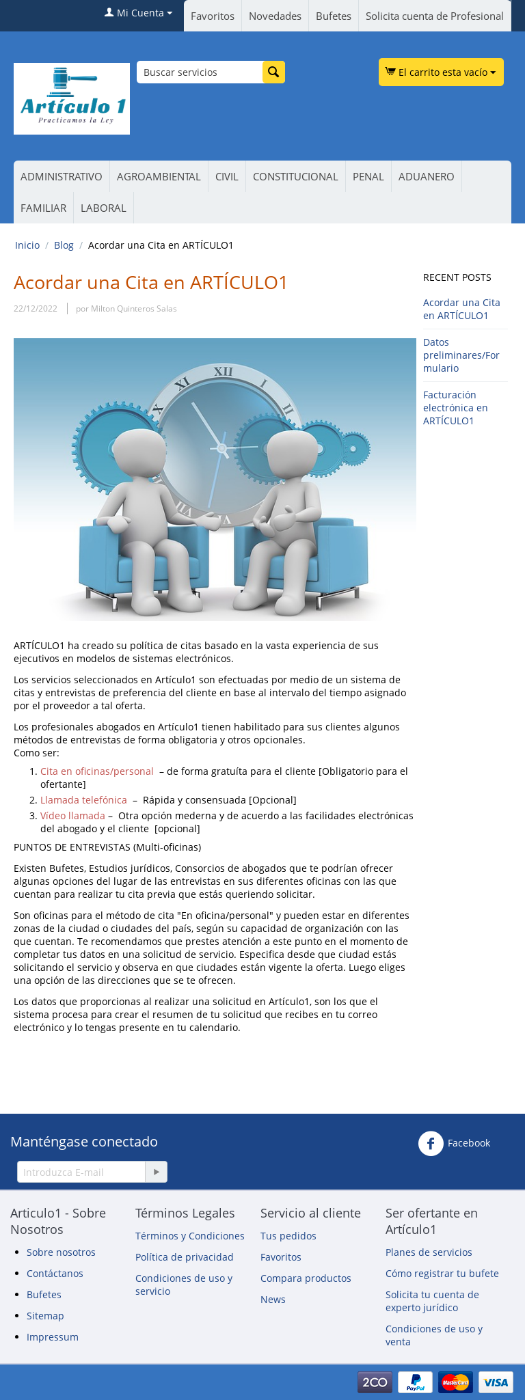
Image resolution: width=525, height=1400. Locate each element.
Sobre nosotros (61, 1252)
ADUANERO (427, 176)
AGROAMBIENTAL (159, 176)
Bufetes (333, 16)
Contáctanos (55, 1273)
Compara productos (305, 1278)
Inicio (27, 244)
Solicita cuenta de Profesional (435, 16)
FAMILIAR (43, 208)
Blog (64, 244)
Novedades (275, 16)
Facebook (454, 1144)
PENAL (368, 176)
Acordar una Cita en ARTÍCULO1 (461, 309)
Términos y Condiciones (190, 1235)
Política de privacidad (184, 1256)
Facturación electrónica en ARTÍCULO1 (455, 407)
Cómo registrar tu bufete (442, 1273)
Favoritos (212, 16)
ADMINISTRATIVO (62, 176)
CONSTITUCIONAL (295, 176)
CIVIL (227, 176)
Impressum (53, 1336)
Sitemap (45, 1315)
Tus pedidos (288, 1235)
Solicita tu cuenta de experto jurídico (432, 1301)
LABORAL (103, 208)
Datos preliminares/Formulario (461, 354)
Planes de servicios (429, 1252)
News (273, 1299)
